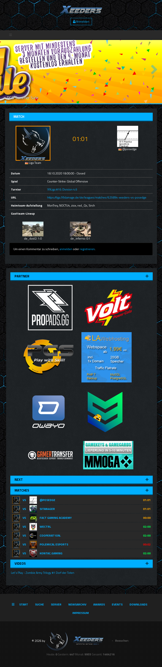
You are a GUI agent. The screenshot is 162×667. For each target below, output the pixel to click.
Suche (39, 604)
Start (23, 604)
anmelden (65, 249)
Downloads (138, 604)
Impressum (80, 613)
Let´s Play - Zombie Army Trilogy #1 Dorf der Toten (42, 572)
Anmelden (81, 21)
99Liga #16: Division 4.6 (62, 189)
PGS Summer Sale (22, 97)
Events (117, 604)
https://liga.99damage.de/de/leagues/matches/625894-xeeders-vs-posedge (96, 197)
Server (56, 604)
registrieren (87, 249)
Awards (99, 604)
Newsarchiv (77, 604)
